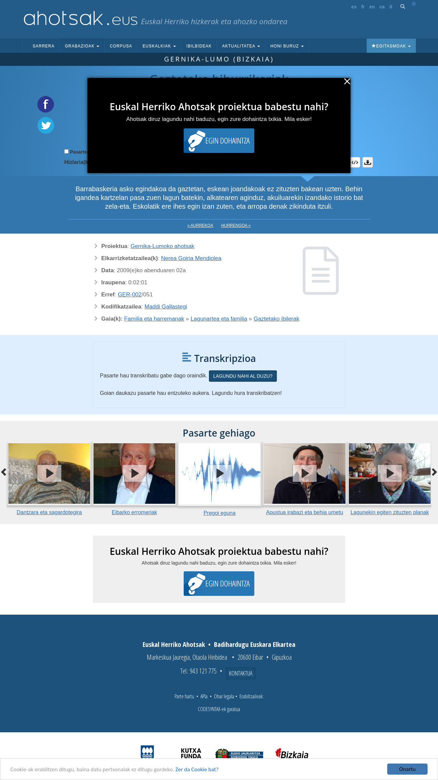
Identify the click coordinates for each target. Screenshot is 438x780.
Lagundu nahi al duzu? (242, 376)
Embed (355, 162)
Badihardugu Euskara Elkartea (254, 644)
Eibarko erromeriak (134, 512)
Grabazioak (82, 46)
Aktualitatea (241, 46)
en (372, 6)
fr (363, 6)
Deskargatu (367, 162)
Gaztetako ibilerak (276, 319)
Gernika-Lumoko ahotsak (162, 246)
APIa (204, 696)
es (354, 6)
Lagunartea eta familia (219, 319)
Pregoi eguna (219, 513)
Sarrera (43, 46)
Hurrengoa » (236, 225)
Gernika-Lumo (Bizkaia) (219, 59)
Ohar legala (224, 696)
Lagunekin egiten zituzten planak (390, 512)
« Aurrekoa (200, 225)
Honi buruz (287, 46)
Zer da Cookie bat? (197, 769)
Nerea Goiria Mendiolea (191, 258)
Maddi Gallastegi (166, 306)
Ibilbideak (199, 46)
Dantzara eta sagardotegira (49, 512)
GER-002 (130, 294)
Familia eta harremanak (154, 319)
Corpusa (121, 46)
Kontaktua (240, 673)
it (391, 6)
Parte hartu (184, 696)
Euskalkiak (159, 46)
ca (382, 6)
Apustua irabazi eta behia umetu (304, 512)
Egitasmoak (391, 46)
